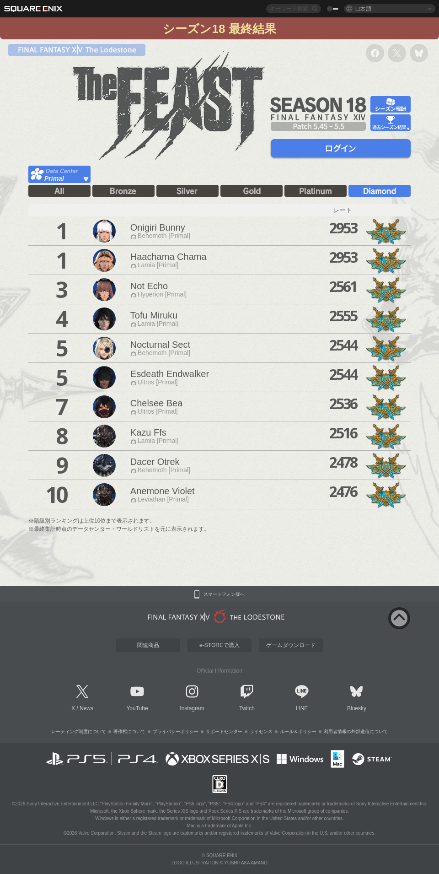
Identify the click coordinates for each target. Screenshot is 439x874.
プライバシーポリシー (175, 731)
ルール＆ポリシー (298, 731)
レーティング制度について (78, 731)
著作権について (129, 731)
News (86, 708)
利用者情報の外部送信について (356, 731)
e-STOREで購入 (219, 645)
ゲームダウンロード (291, 645)
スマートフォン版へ (224, 594)
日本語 (363, 8)
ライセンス (261, 731)
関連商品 (148, 645)
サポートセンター (224, 731)
